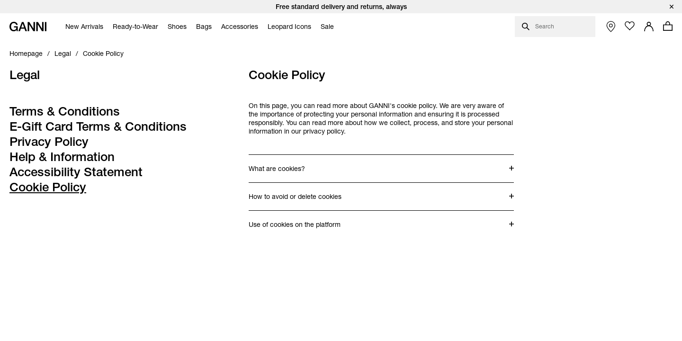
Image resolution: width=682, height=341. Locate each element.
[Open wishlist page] (630, 26)
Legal (24, 74)
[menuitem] (82, 26)
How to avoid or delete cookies (295, 192)
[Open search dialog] (555, 26)
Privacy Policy (49, 141)
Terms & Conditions (64, 111)
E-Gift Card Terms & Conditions (98, 126)
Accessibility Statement (76, 171)
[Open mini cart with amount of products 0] (667, 26)
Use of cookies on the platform (295, 220)
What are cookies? (286, 164)
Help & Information (62, 156)
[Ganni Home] (28, 26)
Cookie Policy (47, 187)
